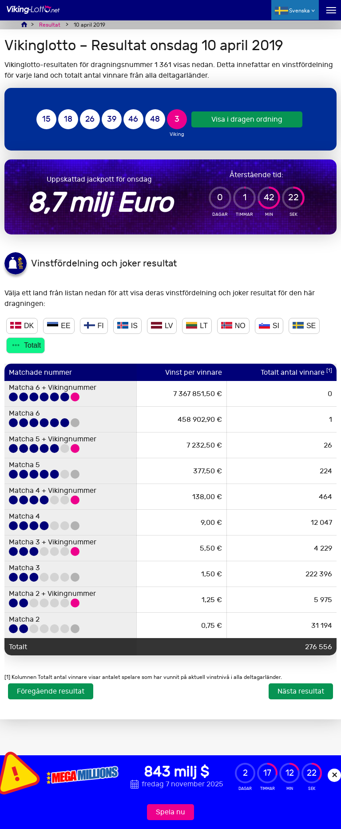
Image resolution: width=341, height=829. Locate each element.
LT (196, 325)
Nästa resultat (301, 691)
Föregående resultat (50, 691)
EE (58, 325)
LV (162, 325)
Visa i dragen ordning (246, 119)
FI (94, 325)
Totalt (25, 345)
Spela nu (170, 812)
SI (269, 325)
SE (304, 325)
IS (127, 325)
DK (22, 325)
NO (233, 325)
